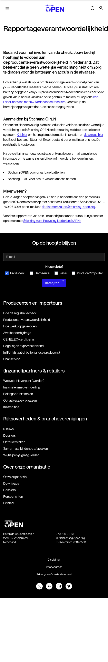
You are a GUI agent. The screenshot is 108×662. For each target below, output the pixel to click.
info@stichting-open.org (70, 538)
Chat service (11, 359)
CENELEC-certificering (19, 339)
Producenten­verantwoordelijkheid (26, 320)
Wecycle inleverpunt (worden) (23, 381)
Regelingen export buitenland (23, 346)
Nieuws (8, 429)
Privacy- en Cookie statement (54, 574)
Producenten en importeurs (32, 303)
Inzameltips (11, 407)
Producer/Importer (87, 273)
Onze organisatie (15, 477)
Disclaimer (54, 559)
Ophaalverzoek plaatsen (20, 400)
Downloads (11, 483)
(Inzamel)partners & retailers (34, 371)
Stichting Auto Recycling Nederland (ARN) (52, 221)
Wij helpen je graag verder (21, 455)
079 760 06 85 (65, 534)
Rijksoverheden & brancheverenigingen (45, 418)
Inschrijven (52, 283)
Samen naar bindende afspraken (25, 448)
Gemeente (40, 273)
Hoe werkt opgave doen (20, 326)
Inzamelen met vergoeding (21, 387)
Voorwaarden (54, 567)
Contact (8, 503)
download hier (93, 135)
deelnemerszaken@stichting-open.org (68, 207)
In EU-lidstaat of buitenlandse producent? (31, 352)
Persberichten (13, 496)
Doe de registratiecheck (20, 313)
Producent (15, 273)
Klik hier (22, 135)
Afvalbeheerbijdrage (17, 333)
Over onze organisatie (26, 467)
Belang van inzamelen (18, 394)
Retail (61, 273)
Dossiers (9, 435)
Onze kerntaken (14, 442)
